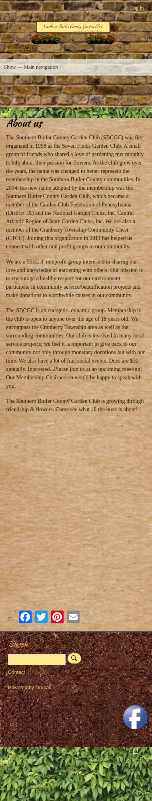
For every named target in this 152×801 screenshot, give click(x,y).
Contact (16, 672)
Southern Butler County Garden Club (20, 49)
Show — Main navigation (31, 67)
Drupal (46, 687)
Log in (137, 8)
